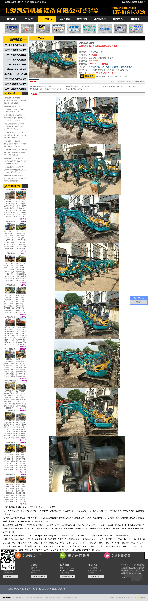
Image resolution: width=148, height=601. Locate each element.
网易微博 (141, 81)
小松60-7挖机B (20, 238)
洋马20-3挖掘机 (9, 308)
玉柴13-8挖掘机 (21, 406)
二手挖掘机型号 (14, 186)
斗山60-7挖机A (20, 487)
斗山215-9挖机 (20, 499)
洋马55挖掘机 (20, 308)
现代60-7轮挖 (20, 452)
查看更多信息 (96, 576)
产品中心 (42, 38)
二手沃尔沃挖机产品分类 (15, 79)
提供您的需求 (68, 576)
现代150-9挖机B (9, 467)
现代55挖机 (8, 452)
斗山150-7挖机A (21, 495)
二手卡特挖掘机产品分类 (15, 55)
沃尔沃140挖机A (9, 425)
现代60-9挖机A (9, 457)
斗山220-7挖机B (21, 501)
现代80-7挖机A (9, 459)
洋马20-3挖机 (20, 299)
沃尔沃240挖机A (21, 429)
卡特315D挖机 (8, 280)
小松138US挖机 (21, 248)
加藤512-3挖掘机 (21, 399)
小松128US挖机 (9, 246)
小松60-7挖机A (9, 238)
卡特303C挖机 (8, 263)
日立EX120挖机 (9, 327)
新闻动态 (11, 93)
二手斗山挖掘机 (10, 474)
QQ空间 (118, 81)
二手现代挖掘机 (10, 442)
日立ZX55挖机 (20, 329)
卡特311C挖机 (8, 274)
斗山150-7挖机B (9, 497)
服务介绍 (34, 568)
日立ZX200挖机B (9, 344)
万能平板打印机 (19, 589)
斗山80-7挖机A (9, 491)
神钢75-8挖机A (9, 363)
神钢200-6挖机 (20, 370)
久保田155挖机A (9, 204)
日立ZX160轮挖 (9, 342)
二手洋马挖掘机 (10, 285)
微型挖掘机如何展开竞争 (12, 106)
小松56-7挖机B (20, 236)
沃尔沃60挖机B (20, 423)
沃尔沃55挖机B (20, 421)
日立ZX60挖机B (21, 331)
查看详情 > (124, 577)
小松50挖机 (19, 231)
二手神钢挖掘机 (10, 349)
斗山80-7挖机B (20, 491)
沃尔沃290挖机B (9, 433)
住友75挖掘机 (8, 391)
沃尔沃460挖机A (9, 438)
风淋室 (35, 589)
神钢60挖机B (20, 361)
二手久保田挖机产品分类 (15, 45)
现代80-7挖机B (20, 459)
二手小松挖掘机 (10, 221)
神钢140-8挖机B (9, 370)
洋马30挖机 (19, 304)
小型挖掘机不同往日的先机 (13, 115)
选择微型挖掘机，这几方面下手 (14, 167)
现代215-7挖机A (21, 467)
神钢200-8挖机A (9, 372)
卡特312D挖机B (9, 278)
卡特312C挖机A (21, 274)
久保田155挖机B (21, 204)
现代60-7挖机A (9, 455)
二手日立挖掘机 (10, 317)
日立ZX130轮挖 (9, 340)
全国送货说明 (92, 568)
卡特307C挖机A (21, 267)
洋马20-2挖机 (20, 302)
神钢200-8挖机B (21, 372)
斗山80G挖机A (9, 493)
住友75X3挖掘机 (9, 399)
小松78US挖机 (20, 240)
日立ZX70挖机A (9, 333)
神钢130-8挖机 (20, 365)
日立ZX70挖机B (21, 333)
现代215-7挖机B (9, 470)
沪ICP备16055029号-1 (36, 597)
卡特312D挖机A (21, 276)
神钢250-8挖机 (20, 374)
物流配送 (133, 2)
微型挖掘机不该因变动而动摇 (13, 158)
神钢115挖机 (8, 365)
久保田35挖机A (20, 199)
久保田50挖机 (20, 202)
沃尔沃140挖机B (21, 425)
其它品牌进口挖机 (10, 381)
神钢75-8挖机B (20, 363)
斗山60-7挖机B (9, 489)
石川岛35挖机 (8, 395)
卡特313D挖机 (20, 278)
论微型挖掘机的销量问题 (12, 98)
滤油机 (54, 589)
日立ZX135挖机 (20, 340)
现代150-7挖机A (21, 463)
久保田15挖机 (8, 199)
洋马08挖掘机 (8, 295)
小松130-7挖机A (21, 246)
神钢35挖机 (8, 359)
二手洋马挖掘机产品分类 (15, 60)
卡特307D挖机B (9, 272)
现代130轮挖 (8, 463)
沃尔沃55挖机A (9, 421)
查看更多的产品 (10, 576)
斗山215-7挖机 (9, 499)
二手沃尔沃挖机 (10, 410)
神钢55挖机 (19, 359)
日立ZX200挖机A (21, 342)
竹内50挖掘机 (20, 401)
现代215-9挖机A (21, 470)
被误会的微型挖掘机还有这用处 (14, 124)
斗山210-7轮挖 (20, 497)
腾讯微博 (130, 81)
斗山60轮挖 (19, 489)
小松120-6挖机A (9, 244)
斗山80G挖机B (20, 493)
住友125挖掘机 (20, 391)
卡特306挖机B (8, 267)
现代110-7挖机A (9, 461)
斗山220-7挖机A (9, 501)
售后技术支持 (35, 570)
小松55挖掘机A (20, 233)
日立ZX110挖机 (9, 336)
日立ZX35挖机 (8, 329)
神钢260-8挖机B (21, 376)
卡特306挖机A (20, 265)
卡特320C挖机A (21, 280)
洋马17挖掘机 (8, 312)
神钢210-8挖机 (9, 374)
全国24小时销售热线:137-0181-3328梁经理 (123, 597)
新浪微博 (124, 81)
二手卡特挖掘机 (10, 253)
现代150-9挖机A (21, 465)
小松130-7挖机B (9, 248)
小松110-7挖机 (20, 242)
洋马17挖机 (8, 299)
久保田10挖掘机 (9, 208)
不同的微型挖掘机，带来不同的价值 (15, 150)
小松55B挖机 (8, 233)
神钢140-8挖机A (21, 367)
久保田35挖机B (9, 202)
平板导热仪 (28, 589)
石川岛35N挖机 (20, 393)
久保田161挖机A (9, 206)
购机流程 (125, 2)
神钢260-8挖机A (9, 376)
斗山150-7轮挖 (9, 495)
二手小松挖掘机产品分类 (15, 50)
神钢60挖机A (8, 361)
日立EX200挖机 (21, 327)
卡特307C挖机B (9, 270)
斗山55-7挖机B (9, 487)
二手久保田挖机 (10, 189)
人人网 (135, 81)
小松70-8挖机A (9, 240)
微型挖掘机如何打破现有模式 (13, 176)
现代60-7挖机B (20, 455)
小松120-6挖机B (21, 244)
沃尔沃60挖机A (9, 423)
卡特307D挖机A (21, 270)
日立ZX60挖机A (9, 331)
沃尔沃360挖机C (21, 436)
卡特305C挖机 (8, 265)
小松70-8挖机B (9, 242)
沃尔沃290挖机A (21, 431)
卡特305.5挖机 (20, 263)
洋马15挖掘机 (8, 297)
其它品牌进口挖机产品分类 (15, 74)
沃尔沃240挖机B (9, 431)
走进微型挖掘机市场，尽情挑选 (14, 132)
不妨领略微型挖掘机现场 (12, 141)
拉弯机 (10, 589)
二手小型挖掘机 (8, 573)
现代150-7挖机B (9, 465)
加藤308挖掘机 (9, 393)
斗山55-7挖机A (20, 484)
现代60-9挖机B (20, 457)
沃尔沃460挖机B (21, 438)
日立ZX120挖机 (20, 338)
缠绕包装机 (42, 589)
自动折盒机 (61, 589)
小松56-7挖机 (8, 236)
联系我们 (141, 2)
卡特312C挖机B (9, 276)
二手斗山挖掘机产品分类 (15, 89)
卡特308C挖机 (20, 272)
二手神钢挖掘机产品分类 (15, 69)
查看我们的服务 (39, 576)
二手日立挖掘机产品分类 (15, 65)
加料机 (49, 589)
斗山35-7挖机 (8, 484)
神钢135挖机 (8, 367)
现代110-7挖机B (21, 461)
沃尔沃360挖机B (9, 436)
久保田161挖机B (21, 206)
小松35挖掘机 (8, 231)
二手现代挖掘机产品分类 (15, 84)
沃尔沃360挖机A (21, 433)
